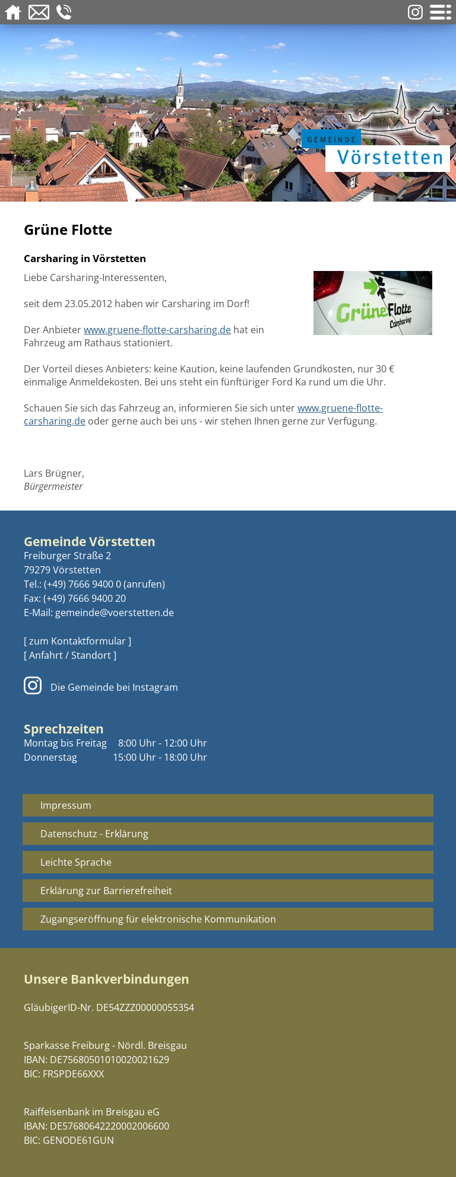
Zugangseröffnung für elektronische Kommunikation (158, 919)
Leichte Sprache (76, 862)
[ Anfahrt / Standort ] (70, 655)
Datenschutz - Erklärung (94, 833)
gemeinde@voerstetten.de (114, 612)
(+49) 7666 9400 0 (82, 584)
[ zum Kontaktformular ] (77, 640)
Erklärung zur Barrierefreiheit (106, 890)
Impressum (65, 805)
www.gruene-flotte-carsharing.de (157, 329)
